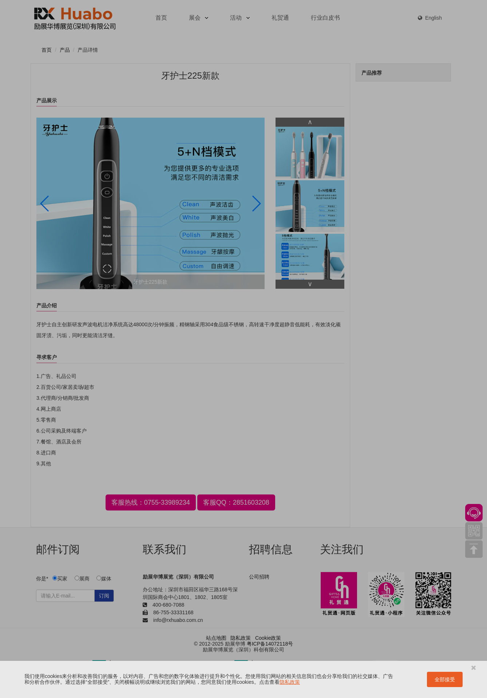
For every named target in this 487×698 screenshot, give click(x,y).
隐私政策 (290, 682)
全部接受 (445, 679)
